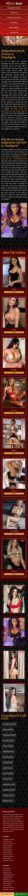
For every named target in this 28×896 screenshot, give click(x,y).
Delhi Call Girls (7, 868)
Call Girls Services (14, 17)
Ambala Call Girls (8, 751)
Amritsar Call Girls (8, 795)
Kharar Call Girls (8, 773)
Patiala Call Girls (8, 746)
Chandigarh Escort (14, 8)
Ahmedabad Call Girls (9, 875)
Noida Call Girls (7, 879)
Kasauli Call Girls (8, 757)
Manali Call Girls (8, 801)
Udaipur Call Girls (7, 883)
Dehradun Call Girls (8, 887)
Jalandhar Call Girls (9, 784)
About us (14, 13)
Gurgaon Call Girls (8, 877)
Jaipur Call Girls (7, 872)
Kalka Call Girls (7, 779)
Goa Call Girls (6, 870)
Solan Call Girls (7, 762)
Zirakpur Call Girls (8, 740)
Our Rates (14, 22)
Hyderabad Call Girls (8, 881)
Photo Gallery (14, 27)
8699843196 (8, 894)
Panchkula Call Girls (9, 735)
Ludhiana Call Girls (8, 790)
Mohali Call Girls (8, 729)
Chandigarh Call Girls (9, 724)
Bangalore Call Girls (8, 889)
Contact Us (14, 32)
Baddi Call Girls (7, 768)
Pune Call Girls (7, 885)
